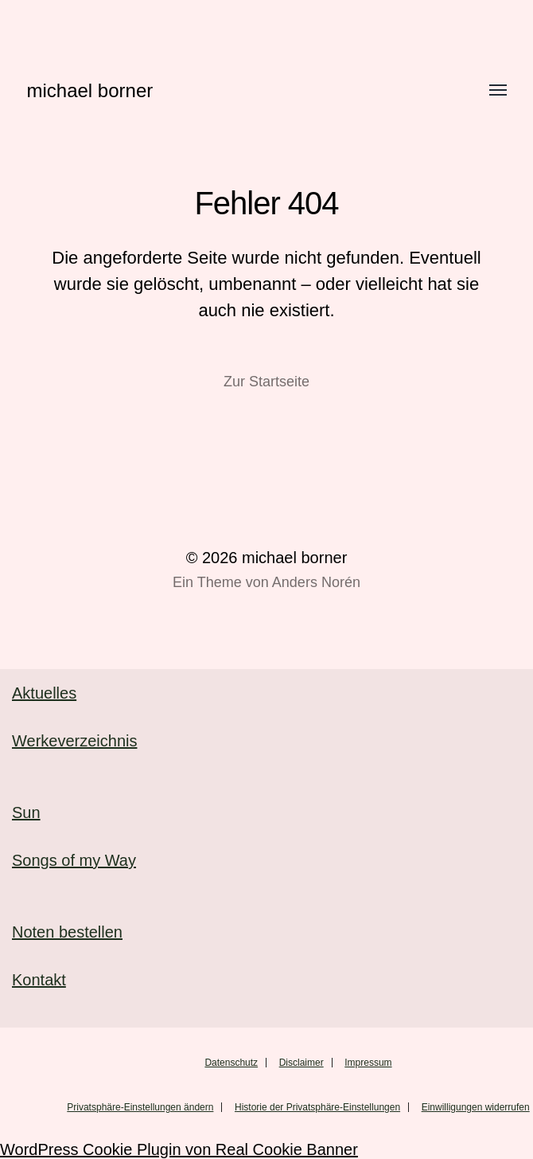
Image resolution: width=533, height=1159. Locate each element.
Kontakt (39, 980)
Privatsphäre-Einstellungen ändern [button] (140, 1107)
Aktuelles (44, 693)
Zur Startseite (266, 382)
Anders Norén (316, 582)
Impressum (367, 1062)
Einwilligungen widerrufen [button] (476, 1107)
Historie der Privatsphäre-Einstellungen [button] (317, 1107)
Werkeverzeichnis (74, 741)
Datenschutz (231, 1062)
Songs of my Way (74, 860)
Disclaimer (301, 1062)
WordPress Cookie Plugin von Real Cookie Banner (179, 1149)
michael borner (90, 90)
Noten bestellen (67, 932)
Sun (26, 812)
